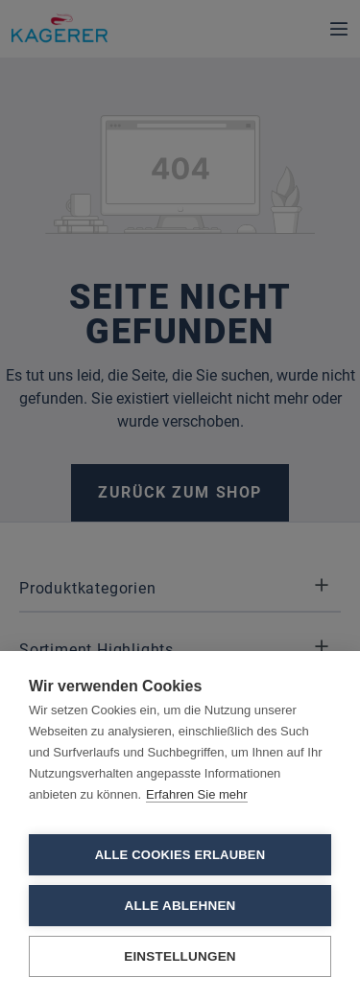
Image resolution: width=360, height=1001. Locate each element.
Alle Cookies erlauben (180, 855)
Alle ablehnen (179, 905)
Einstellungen (180, 956)
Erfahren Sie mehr (197, 794)
